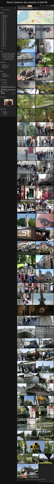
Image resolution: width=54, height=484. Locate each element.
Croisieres (4, 53)
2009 (3, 33)
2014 (3, 28)
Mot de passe (3, 88)
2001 (3, 40)
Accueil (19, 6)
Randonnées (6, 58)
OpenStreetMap (50, 23)
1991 (3, 46)
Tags (3, 73)
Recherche (5, 74)
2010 (3, 32)
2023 (3, 20)
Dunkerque (4, 56)
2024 (3, 19)
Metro (11, 58)
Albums (2, 12)
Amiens (8, 57)
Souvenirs (4, 15)
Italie (9, 55)
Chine (6, 54)
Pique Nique (12, 54)
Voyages (13, 53)
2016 (3, 26)
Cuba (9, 54)
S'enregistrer (5, 82)
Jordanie (12, 57)
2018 (3, 24)
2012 (3, 30)
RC (4, 115)
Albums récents (5, 67)
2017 (3, 25)
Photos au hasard (6, 65)
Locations (4, 14)
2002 (3, 39)
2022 (3, 21)
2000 (3, 41)
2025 (3, 18)
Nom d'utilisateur (4, 86)
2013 (3, 29)
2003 (3, 38)
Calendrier (4, 68)
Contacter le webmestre (50, 481)
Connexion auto (4, 91)
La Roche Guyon (5, 59)
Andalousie (5, 55)
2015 (3, 27)
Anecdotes (5, 16)
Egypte (2, 54)
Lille (14, 59)
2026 (3, 17)
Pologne (4, 57)
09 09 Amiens (5, 112)
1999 (3, 42)
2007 (3, 34)
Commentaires (5, 75)
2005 (3, 36)
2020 (3, 23)
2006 (3, 35)
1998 (3, 43)
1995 (3, 44)
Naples (12, 55)
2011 (3, 31)
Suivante (39, 479)
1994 (3, 45)
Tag (23, 6)
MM (4, 114)
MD (4, 113)
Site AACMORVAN (6, 9)
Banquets (9, 53)
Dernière (43, 479)
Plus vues (4, 64)
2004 (3, 37)
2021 (3, 22)
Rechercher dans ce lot (26, 8)
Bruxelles (11, 59)
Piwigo (44, 481)
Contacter (4, 76)
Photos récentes (6, 66)
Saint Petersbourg (10, 56)
